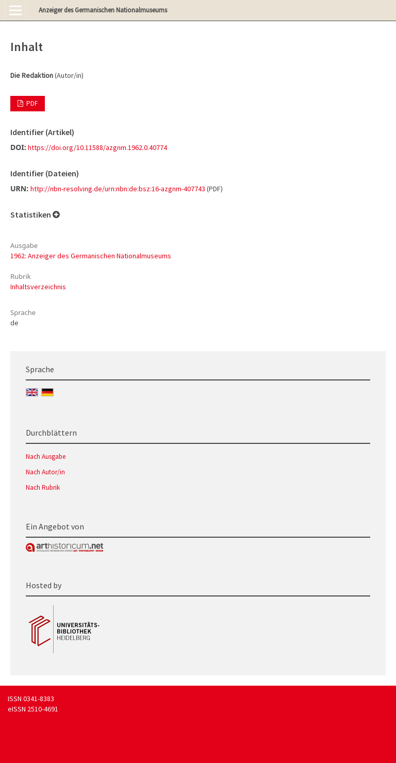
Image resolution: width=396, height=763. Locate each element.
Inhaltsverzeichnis (38, 286)
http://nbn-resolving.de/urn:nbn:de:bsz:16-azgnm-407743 (117, 188)
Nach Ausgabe (45, 456)
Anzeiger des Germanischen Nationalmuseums (103, 10)
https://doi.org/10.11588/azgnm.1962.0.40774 (97, 147)
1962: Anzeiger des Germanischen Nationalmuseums (90, 255)
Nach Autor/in (45, 472)
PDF (31, 103)
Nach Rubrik (43, 487)
